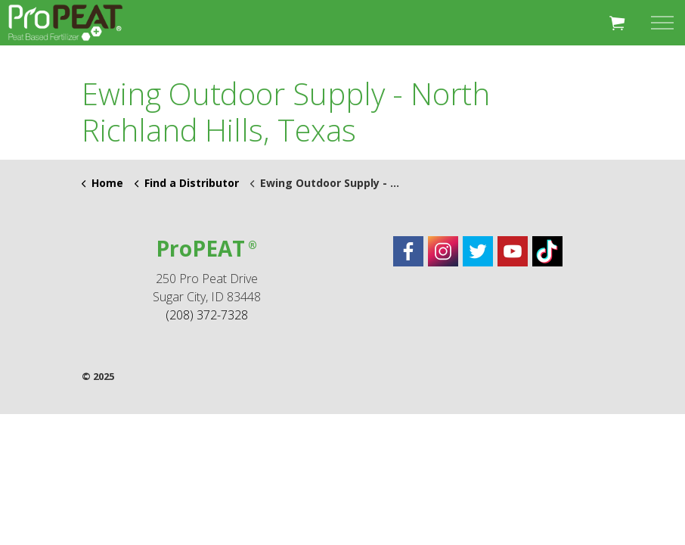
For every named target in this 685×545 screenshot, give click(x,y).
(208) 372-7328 (207, 315)
